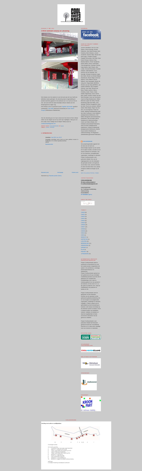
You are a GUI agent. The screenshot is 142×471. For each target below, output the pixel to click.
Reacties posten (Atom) (55, 175)
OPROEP (52, 127)
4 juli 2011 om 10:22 (56, 137)
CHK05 (83, 222)
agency (86, 194)
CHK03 (83, 218)
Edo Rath (51, 108)
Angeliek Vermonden (67, 106)
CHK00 (83, 212)
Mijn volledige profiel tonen (90, 173)
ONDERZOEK (84, 245)
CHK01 (83, 214)
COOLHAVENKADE (87, 141)
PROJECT (83, 251)
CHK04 (47, 127)
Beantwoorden (49, 144)
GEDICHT (83, 237)
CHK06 (83, 224)
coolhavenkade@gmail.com (48, 123)
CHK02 (83, 216)
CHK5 (82, 235)
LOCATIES (84, 241)
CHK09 (83, 231)
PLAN (82, 249)
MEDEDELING (85, 243)
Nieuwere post (45, 172)
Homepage (60, 172)
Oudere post (75, 172)
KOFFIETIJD (84, 239)
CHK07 (83, 226)
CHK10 (83, 233)
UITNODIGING (85, 253)
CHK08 (83, 229)
